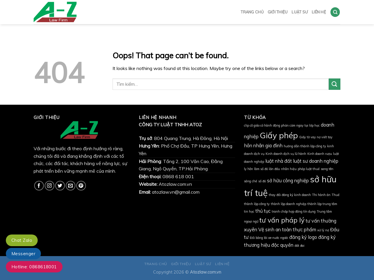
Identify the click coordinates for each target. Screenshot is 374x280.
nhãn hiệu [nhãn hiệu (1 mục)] (289, 169)
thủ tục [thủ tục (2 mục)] (263, 211)
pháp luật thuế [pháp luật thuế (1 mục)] (309, 169)
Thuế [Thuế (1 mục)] (336, 195)
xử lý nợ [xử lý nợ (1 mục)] (323, 230)
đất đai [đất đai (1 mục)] (299, 246)
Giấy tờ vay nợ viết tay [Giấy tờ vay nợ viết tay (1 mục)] (316, 137)
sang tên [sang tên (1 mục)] (327, 169)
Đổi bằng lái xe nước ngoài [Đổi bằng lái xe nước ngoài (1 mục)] (269, 238)
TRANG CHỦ (252, 10)
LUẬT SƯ (300, 10)
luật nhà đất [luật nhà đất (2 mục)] (278, 161)
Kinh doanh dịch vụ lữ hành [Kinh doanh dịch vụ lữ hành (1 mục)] (286, 154)
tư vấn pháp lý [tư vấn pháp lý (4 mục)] (281, 220)
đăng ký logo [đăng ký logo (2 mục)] (303, 237)
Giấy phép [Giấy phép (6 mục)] (279, 135)
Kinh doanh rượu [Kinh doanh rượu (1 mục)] (319, 154)
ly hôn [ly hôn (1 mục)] (248, 169)
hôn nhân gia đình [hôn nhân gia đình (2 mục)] (263, 145)
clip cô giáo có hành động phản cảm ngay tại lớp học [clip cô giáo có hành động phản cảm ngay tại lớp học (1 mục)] (282, 125)
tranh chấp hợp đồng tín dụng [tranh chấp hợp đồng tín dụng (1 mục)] (294, 211)
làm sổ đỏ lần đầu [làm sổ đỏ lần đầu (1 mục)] (267, 169)
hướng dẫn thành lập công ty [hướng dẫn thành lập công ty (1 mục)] (305, 146)
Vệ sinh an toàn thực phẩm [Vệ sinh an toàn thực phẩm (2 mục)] (287, 229)
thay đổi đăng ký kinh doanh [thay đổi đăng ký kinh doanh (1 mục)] (290, 195)
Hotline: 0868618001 (34, 267)
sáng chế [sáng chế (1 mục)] (250, 181)
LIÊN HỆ (319, 10)
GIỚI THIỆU (278, 10)
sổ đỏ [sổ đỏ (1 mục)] (262, 181)
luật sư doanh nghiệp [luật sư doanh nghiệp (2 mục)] (315, 161)
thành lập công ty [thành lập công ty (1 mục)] (257, 204)
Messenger (23, 253)
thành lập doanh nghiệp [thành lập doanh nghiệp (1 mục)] (288, 204)
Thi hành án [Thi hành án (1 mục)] (321, 195)
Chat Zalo (21, 240)
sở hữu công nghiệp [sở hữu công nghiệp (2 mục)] (288, 180)
